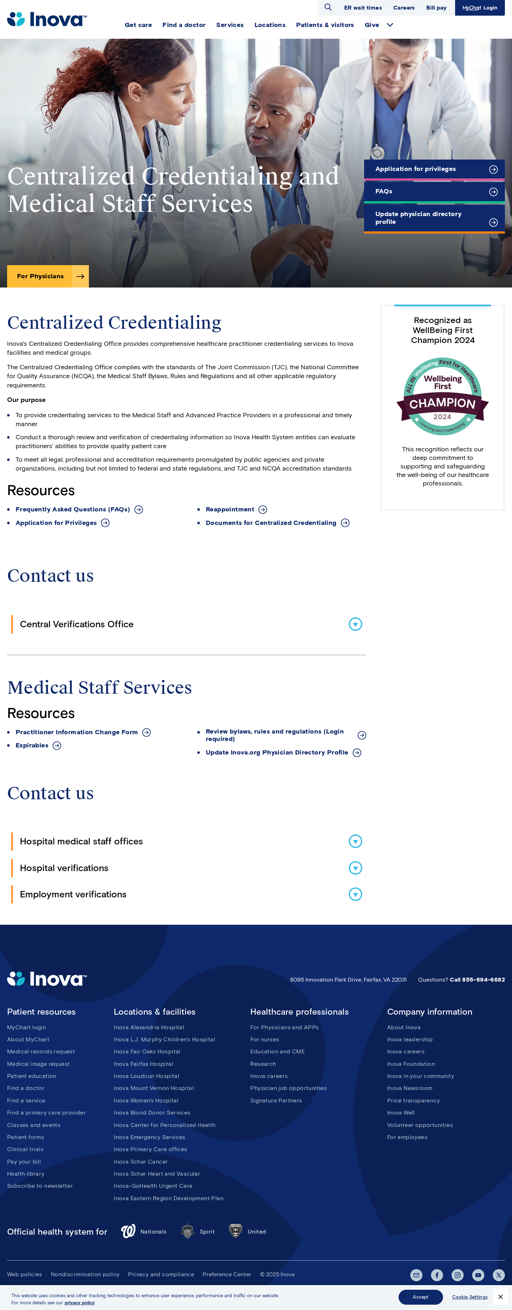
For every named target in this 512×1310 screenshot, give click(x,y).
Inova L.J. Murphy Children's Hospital (164, 1039)
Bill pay (436, 7)
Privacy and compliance (161, 1274)
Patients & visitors (325, 25)
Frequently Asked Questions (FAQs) (73, 509)
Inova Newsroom (410, 1088)
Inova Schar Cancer (141, 1161)
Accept (420, 1301)
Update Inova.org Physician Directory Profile (277, 752)
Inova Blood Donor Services (152, 1112)
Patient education (32, 1076)
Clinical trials (25, 1149)
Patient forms (25, 1137)
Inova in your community (420, 1076)
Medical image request (38, 1064)
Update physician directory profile (418, 218)
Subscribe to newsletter (40, 1185)
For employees (407, 1137)
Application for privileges (415, 169)
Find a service (26, 1100)
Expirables (32, 745)
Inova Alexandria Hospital (149, 1027)
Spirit (197, 1232)
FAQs (384, 191)
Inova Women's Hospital (146, 1100)
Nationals (143, 1232)
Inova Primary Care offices (150, 1149)
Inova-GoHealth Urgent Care (153, 1185)
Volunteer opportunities (420, 1125)
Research (263, 1064)
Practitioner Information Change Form (77, 732)
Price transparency (413, 1100)
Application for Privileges (56, 523)
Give (372, 25)
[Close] (500, 1301)
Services (230, 25)
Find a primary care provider (46, 1112)
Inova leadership (410, 1039)
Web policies (24, 1274)
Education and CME (277, 1051)
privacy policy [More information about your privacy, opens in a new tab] (80, 1306)
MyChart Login (480, 8)
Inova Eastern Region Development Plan (169, 1198)
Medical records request (41, 1051)
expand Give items (390, 25)
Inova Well (401, 1112)
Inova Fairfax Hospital (143, 1064)
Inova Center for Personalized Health (164, 1125)
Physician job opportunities (288, 1088)
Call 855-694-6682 (477, 979)
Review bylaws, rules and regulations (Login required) (275, 735)
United (247, 1232)
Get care (138, 25)
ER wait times (363, 7)
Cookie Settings (469, 1301)
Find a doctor (184, 25)
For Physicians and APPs (284, 1027)
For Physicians (40, 276)
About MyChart (28, 1039)
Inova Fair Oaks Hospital (147, 1051)
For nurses (264, 1039)
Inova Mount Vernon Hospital (154, 1088)
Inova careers (269, 1076)
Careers (404, 7)
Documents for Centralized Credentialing (271, 523)
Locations (270, 25)
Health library (26, 1173)
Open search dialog (328, 7)
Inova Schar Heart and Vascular (157, 1173)
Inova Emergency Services (150, 1137)
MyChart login (26, 1027)
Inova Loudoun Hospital (146, 1076)
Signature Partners (276, 1100)
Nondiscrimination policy (85, 1274)
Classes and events (33, 1125)
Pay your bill (24, 1161)
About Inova (404, 1027)
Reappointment (230, 509)
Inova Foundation (411, 1064)
